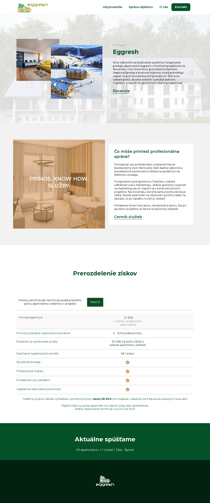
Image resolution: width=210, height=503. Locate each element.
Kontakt (181, 7)
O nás (163, 7)
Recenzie (121, 91)
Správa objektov (141, 7)
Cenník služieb (128, 217)
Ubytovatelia (112, 7)
